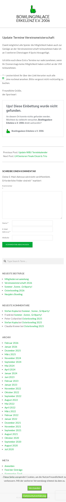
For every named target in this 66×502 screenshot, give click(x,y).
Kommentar (7, 187)
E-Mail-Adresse (6, 230)
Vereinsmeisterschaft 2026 (18, 282)
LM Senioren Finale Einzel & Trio (30, 156)
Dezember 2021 (13, 422)
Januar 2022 (11, 418)
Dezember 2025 (13, 350)
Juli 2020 (9, 449)
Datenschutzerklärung (34, 495)
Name (5, 223)
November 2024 (13, 358)
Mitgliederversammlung (17, 279)
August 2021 (11, 434)
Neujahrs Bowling (14, 294)
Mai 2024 (9, 365)
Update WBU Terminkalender (33, 152)
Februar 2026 (11, 343)
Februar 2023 (11, 381)
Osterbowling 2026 (14, 290)
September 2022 (13, 396)
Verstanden (34, 488)
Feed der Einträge (14, 469)
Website (5, 237)
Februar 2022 (11, 415)
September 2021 (13, 430)
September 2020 (13, 441)
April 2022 (10, 407)
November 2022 (13, 388)
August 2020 (11, 445)
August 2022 (11, 399)
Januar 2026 (11, 346)
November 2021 (13, 426)
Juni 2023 (9, 377)
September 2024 (13, 362)
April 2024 (10, 369)
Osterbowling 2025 (32, 318)
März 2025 (10, 354)
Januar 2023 (11, 384)
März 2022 (10, 411)
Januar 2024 (11, 373)
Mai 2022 (9, 403)
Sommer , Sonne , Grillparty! (18, 286)
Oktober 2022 (12, 392)
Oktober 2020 (12, 437)
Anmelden (9, 466)
